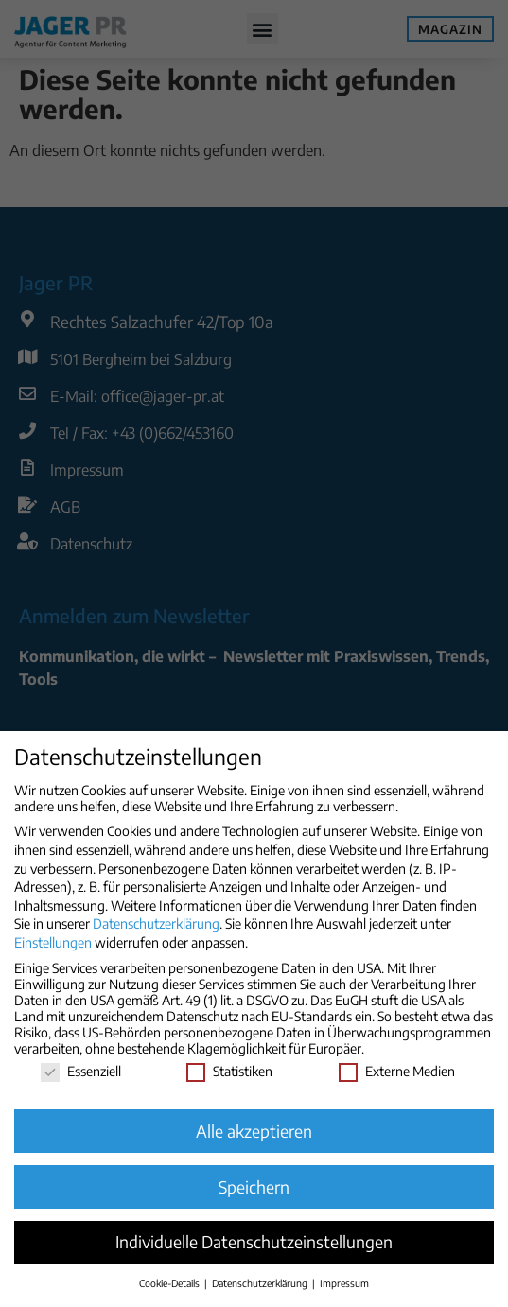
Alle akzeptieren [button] (254, 1131)
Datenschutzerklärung (156, 923)
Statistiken (229, 1071)
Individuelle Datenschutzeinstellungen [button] (254, 1241)
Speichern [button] (254, 1186)
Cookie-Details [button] (170, 1283)
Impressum (344, 1283)
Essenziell (81, 1071)
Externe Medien (397, 1071)
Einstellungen (53, 942)
